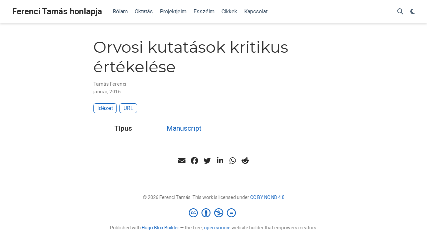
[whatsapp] (233, 161)
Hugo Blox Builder (160, 227)
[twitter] (207, 161)
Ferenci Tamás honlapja (57, 11)
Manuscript (183, 128)
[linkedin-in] (220, 161)
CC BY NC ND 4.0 (267, 197)
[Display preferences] (412, 12)
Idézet (105, 108)
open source (217, 227)
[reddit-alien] (245, 161)
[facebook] (194, 161)
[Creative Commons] (214, 212)
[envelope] (182, 161)
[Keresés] (400, 12)
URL (128, 108)
